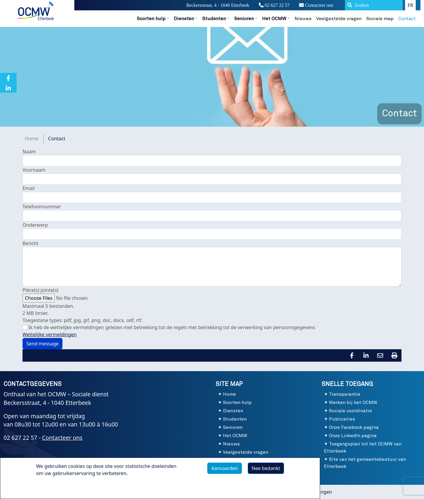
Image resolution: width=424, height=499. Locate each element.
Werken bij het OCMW (353, 402)
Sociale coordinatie (350, 410)
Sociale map (380, 18)
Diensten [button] (184, 18)
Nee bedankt (266, 468)
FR (410, 5)
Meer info (53, 487)
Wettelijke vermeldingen (50, 334)
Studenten (235, 419)
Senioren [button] (244, 18)
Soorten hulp (237, 402)
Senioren (232, 427)
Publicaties (342, 419)
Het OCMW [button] (274, 18)
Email (29, 188)
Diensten (233, 410)
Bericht (30, 243)
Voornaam (34, 170)
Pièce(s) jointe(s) (40, 290)
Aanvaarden (224, 468)
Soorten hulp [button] (151, 18)
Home (31, 138)
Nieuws (303, 18)
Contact (407, 18)
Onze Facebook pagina (354, 427)
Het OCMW (235, 435)
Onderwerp (35, 225)
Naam (29, 151)
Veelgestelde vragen (339, 18)
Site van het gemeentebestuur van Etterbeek (365, 463)
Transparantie (344, 394)
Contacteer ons (316, 5)
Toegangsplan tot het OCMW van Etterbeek (362, 447)
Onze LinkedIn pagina (353, 435)
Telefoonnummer (42, 206)
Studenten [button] (214, 18)
